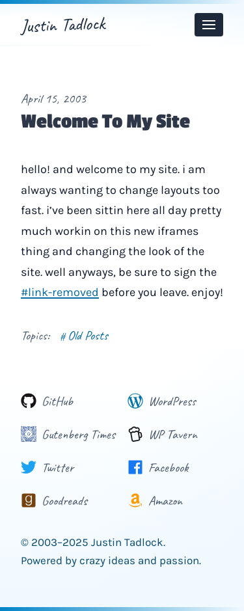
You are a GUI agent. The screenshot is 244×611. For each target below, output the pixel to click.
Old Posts (84, 335)
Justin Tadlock (62, 24)
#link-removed (60, 292)
